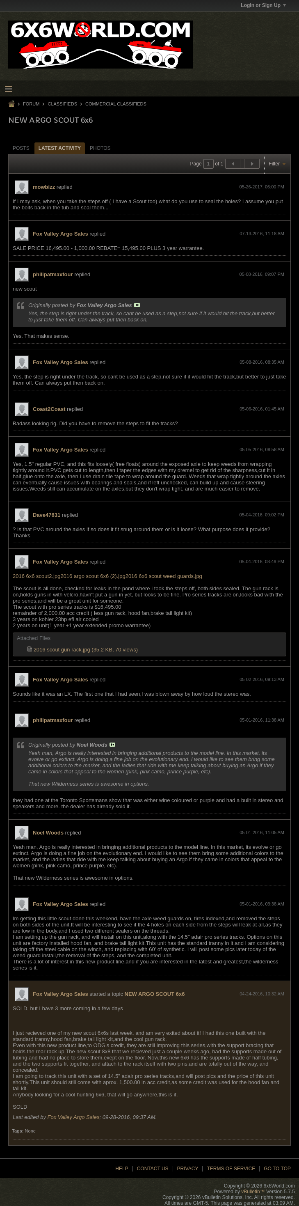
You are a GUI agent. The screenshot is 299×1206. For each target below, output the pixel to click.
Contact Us (153, 1169)
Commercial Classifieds (115, 103)
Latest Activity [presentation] (60, 148)
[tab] (21, 148)
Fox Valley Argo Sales (60, 234)
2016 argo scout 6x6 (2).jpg (92, 576)
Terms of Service (231, 1169)
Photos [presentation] (100, 148)
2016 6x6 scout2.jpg (36, 576)
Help (121, 1169)
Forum (31, 103)
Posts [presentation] (21, 148)
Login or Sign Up (263, 5)
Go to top (277, 1169)
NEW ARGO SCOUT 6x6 (155, 994)
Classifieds (62, 103)
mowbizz (44, 187)
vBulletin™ (253, 1192)
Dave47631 (46, 515)
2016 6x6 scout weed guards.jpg (164, 576)
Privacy (188, 1169)
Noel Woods (48, 833)
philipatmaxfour (53, 274)
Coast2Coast (49, 409)
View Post (137, 305)
